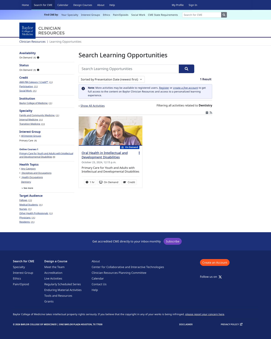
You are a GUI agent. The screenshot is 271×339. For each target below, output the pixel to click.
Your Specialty (69, 14)
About (100, 5)
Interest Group (23, 273)
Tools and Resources (58, 296)
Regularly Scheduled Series (62, 284)
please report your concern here (204, 314)
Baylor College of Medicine (35, 103)
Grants (49, 301)
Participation (28, 86)
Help (112, 5)
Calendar (62, 5)
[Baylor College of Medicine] (42, 31)
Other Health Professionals (36, 213)
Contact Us (99, 284)
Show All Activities (93, 106)
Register (164, 87)
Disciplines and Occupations (36, 173)
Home (25, 5)
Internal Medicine (31, 119)
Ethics (106, 14)
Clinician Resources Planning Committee (119, 273)
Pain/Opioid (21, 284)
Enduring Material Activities (63, 290)
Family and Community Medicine (39, 115)
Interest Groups (90, 14)
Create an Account (214, 262)
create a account (185, 87)
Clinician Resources (32, 42)
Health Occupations (32, 177)
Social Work (138, 14)
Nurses (25, 209)
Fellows (25, 200)
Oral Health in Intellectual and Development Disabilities (105, 155)
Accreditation (53, 273)
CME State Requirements (163, 14)
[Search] (201, 15)
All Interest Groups (31, 135)
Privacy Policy (230, 324)
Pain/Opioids (120, 14)
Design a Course (55, 261)
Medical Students (30, 204)
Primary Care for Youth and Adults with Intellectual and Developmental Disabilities (46, 155)
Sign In (193, 5)
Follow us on (211, 277)
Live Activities (53, 278)
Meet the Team (54, 267)
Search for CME (44, 5)
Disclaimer (186, 324)
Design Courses (82, 5)
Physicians (27, 217)
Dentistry (26, 181)
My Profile (178, 5)
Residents (26, 221)
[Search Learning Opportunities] (129, 69)
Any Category (28, 168)
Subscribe (172, 241)
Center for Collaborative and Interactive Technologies (128, 267)
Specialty (19, 267)
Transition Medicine (32, 123)
